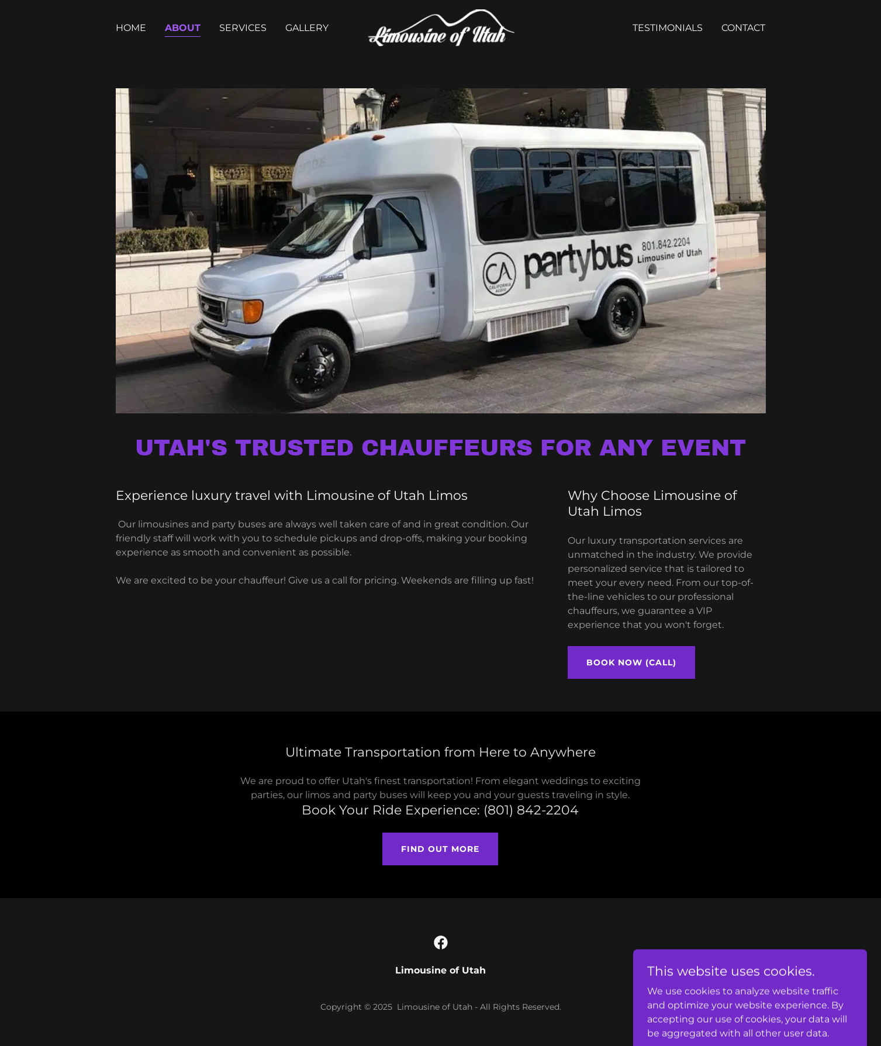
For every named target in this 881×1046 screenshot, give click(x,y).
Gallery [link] (307, 27)
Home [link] (131, 27)
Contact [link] (743, 27)
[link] (440, 27)
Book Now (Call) (631, 662)
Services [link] (243, 27)
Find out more (440, 849)
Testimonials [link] (668, 27)
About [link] (183, 27)
